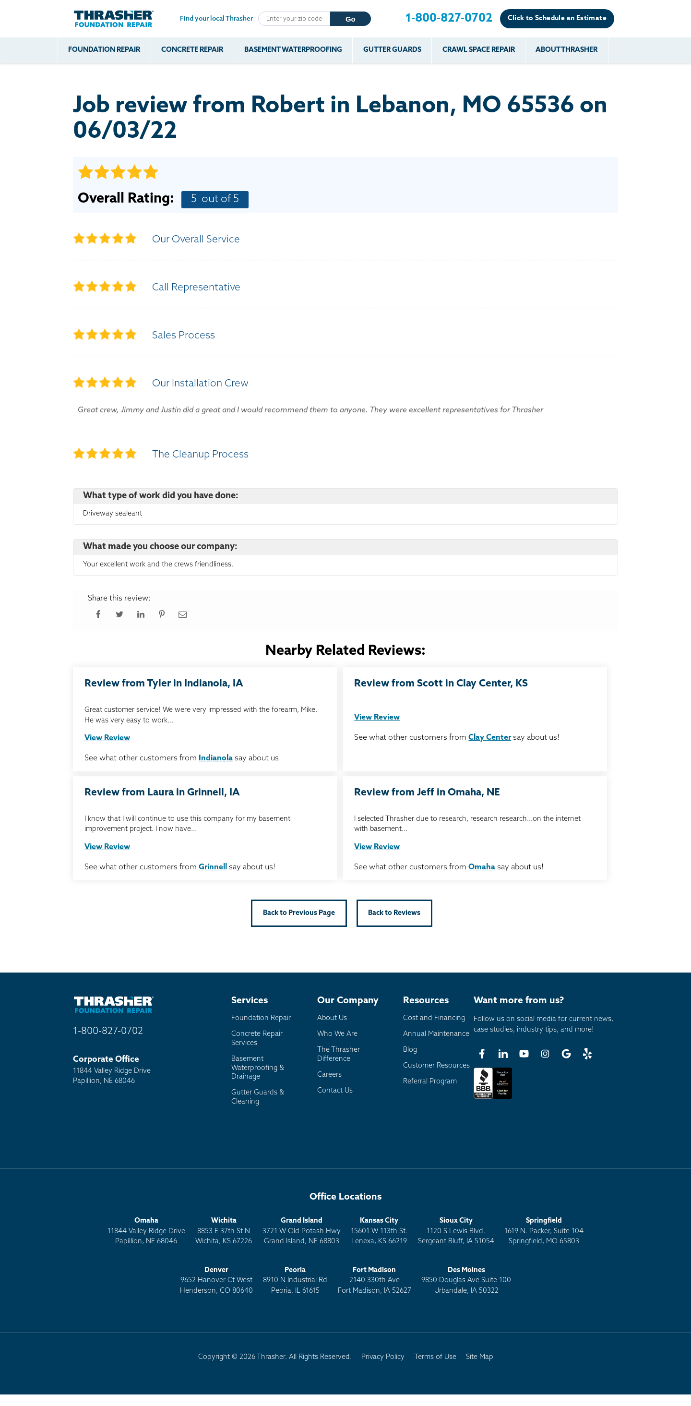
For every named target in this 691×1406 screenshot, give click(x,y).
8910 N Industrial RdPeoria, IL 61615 (295, 1281)
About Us (332, 1018)
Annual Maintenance (436, 1034)
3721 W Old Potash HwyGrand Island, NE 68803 (301, 1231)
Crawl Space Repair (479, 50)
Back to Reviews (394, 913)
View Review (107, 738)
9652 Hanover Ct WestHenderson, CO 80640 (216, 1281)
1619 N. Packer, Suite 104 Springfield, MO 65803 (544, 1231)
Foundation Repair (105, 50)
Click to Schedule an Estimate (557, 18)
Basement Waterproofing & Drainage (257, 1068)
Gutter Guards (393, 50)
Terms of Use (435, 1357)
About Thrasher (568, 50)
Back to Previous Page (299, 913)
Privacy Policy (383, 1357)
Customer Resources (436, 1066)
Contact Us (335, 1090)
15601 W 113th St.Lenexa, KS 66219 (379, 1231)
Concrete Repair (193, 50)
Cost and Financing (434, 1018)
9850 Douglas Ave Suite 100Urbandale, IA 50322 (466, 1281)
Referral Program (430, 1081)
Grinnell (213, 867)
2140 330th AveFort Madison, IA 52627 (374, 1281)
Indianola (216, 758)
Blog (410, 1050)
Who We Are (337, 1034)
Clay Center (489, 738)
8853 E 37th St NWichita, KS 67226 (223, 1231)
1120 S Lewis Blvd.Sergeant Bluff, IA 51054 (456, 1231)
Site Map (479, 1357)
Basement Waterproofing (294, 50)
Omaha (481, 867)
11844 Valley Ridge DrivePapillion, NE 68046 (146, 1231)
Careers (329, 1075)
